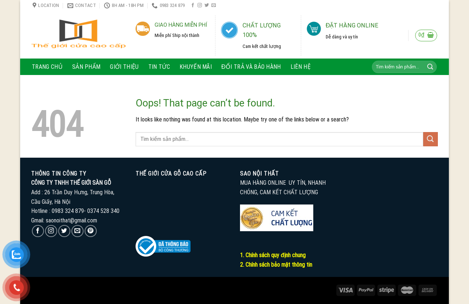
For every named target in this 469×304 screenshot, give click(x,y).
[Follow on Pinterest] (91, 231)
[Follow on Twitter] (206, 5)
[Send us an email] (213, 5)
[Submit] (430, 67)
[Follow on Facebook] (193, 5)
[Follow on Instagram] (199, 5)
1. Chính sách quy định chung (273, 255)
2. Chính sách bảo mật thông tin (276, 264)
